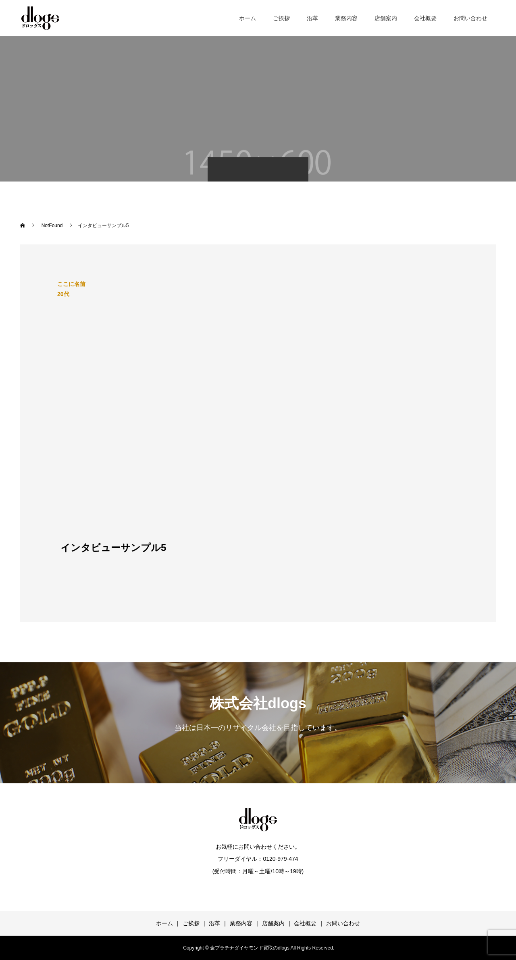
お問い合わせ (470, 18)
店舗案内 (386, 18)
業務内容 (346, 18)
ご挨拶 (281, 18)
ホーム (247, 18)
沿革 (312, 18)
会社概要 (425, 18)
